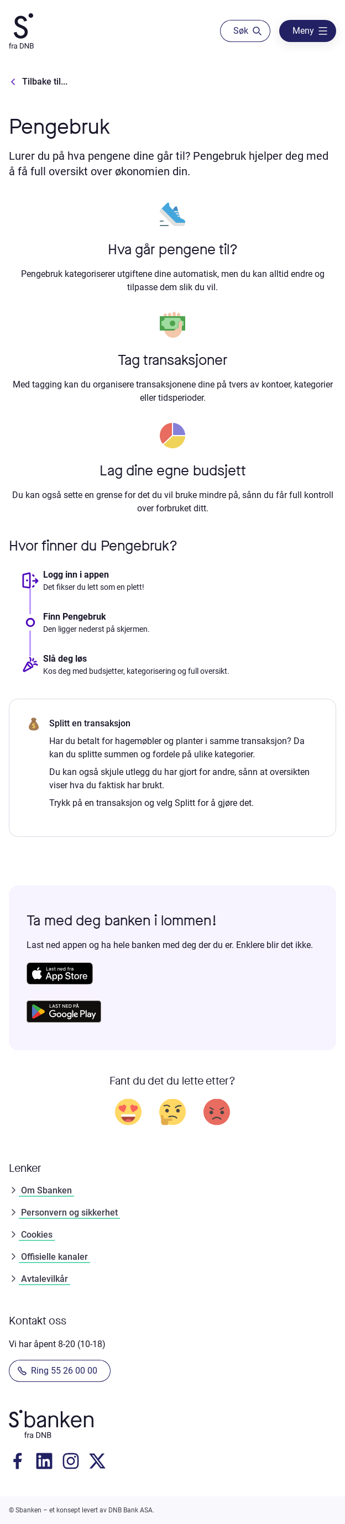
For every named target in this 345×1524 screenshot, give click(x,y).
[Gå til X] (97, 1461)
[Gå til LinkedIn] (44, 1461)
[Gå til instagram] (71, 1461)
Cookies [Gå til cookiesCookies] (31, 1234)
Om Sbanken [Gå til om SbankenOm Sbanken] (40, 1190)
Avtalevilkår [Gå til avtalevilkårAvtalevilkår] (38, 1279)
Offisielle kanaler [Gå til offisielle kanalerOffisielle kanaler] (48, 1256)
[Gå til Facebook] (17, 1461)
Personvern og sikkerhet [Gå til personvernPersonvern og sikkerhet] (63, 1212)
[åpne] (307, 31)
